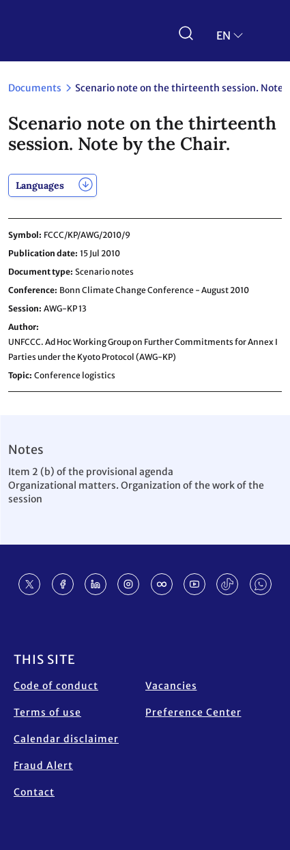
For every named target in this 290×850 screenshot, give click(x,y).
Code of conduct (56, 686)
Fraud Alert (43, 765)
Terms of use (47, 712)
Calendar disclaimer (66, 739)
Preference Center (193, 712)
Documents (34, 88)
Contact (34, 792)
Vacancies (171, 686)
